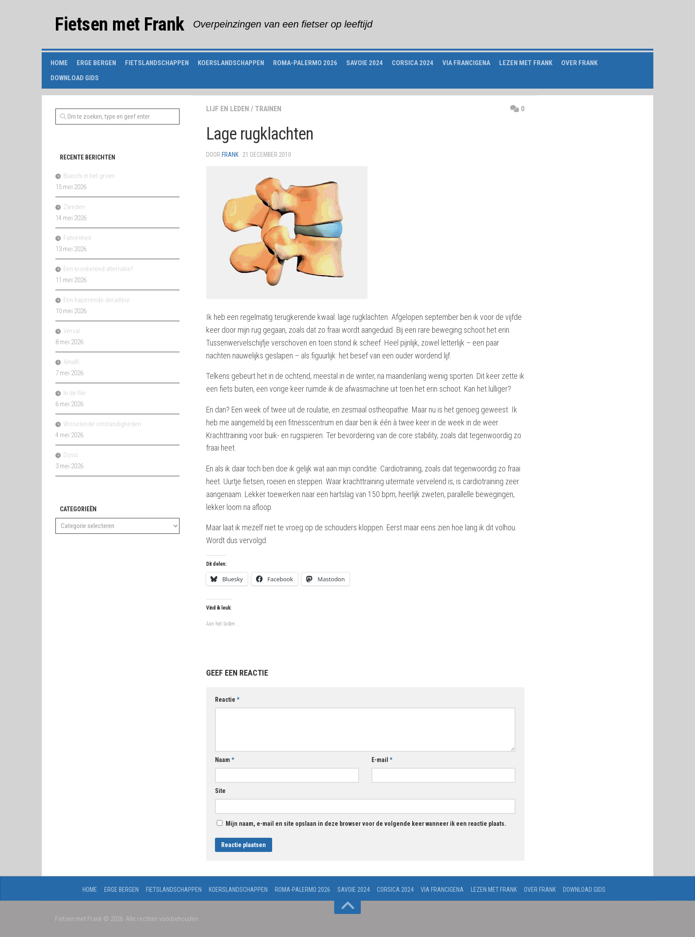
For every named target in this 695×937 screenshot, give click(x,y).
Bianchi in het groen (89, 176)
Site (220, 790)
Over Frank (579, 63)
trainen (268, 109)
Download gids (75, 78)
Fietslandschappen (157, 63)
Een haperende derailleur (96, 300)
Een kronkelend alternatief (98, 269)
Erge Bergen (96, 63)
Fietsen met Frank (119, 24)
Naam (224, 759)
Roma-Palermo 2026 (305, 63)
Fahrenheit (77, 238)
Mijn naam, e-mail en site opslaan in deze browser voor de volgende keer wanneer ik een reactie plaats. (366, 823)
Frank (230, 154)
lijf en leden (227, 109)
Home (59, 63)
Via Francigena (466, 63)
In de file (74, 393)
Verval (71, 331)
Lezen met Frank (525, 63)
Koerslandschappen (231, 63)
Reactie (227, 699)
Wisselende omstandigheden (102, 424)
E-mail (381, 759)
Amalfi (71, 362)
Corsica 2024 (412, 63)
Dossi (70, 455)
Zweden (74, 207)
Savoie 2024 (364, 63)
